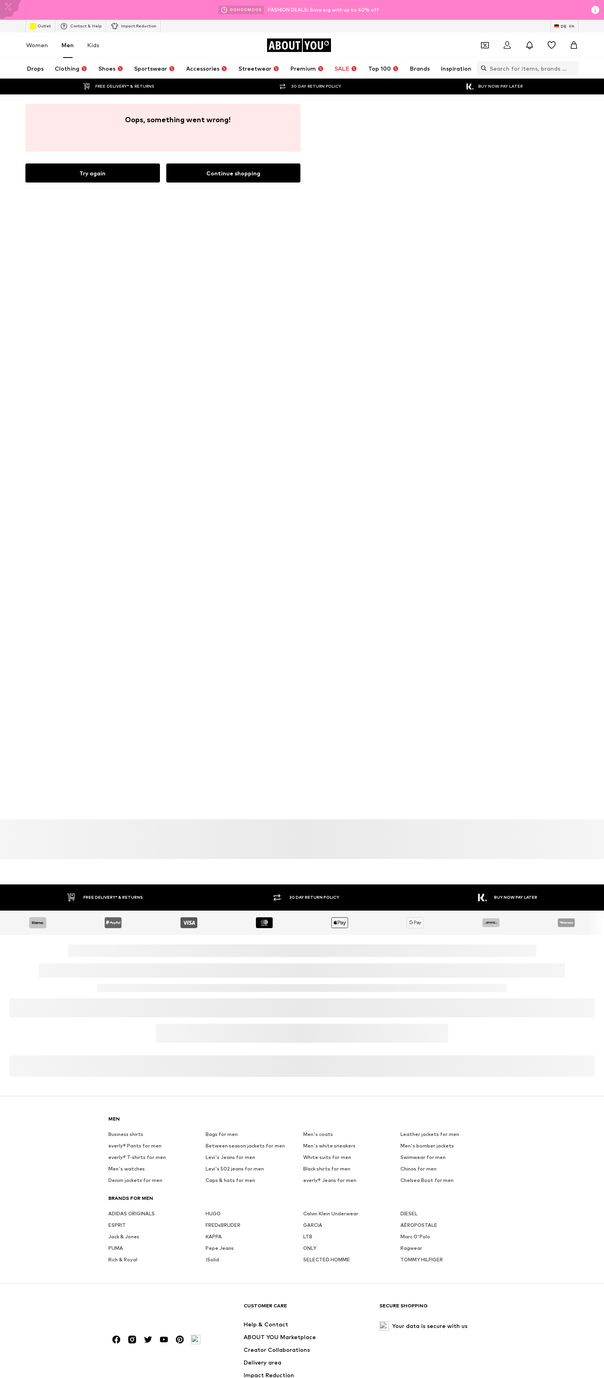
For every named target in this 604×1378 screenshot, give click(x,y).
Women (37, 45)
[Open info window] (595, 10)
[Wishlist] (551, 45)
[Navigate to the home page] (299, 45)
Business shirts (125, 1363)
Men (68, 45)
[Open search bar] (482, 68)
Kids (93, 45)
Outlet (40, 26)
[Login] (507, 45)
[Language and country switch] (564, 26)
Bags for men (222, 1363)
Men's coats (318, 1363)
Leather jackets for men (429, 1363)
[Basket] (574, 45)
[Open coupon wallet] (485, 45)
